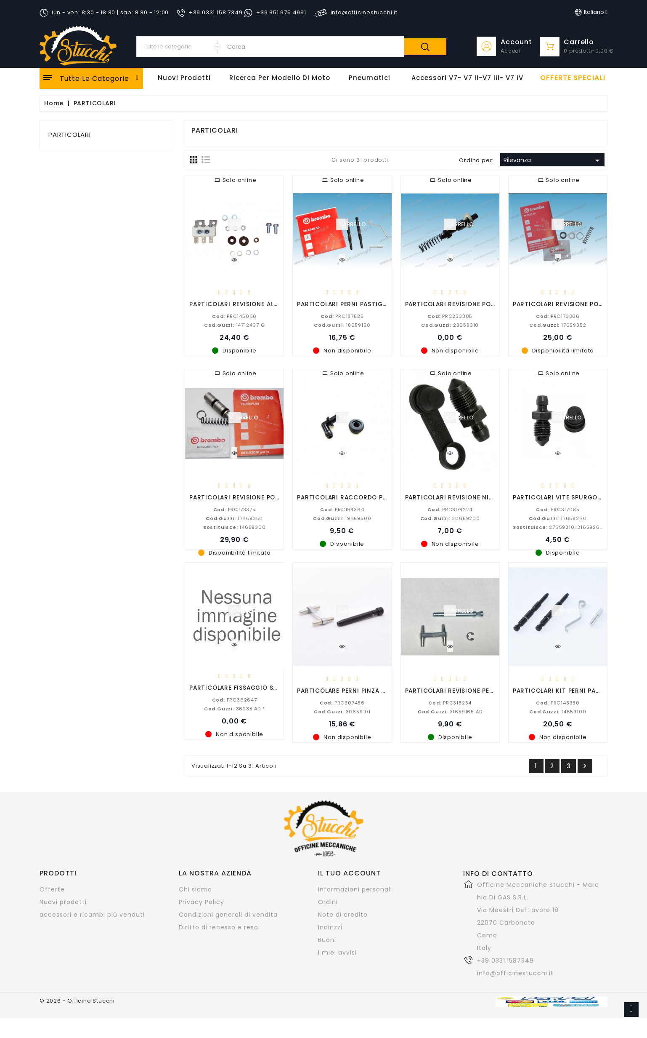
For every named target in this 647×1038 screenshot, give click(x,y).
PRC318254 (450, 702)
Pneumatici (369, 77)
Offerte (52, 889)
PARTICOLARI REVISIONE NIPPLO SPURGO (468, 497)
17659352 (557, 324)
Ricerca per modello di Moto (279, 77)
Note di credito (343, 914)
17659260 (557, 518)
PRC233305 (449, 315)
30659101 (342, 711)
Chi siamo (195, 889)
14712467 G (234, 324)
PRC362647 (234, 699)
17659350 (234, 518)
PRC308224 (449, 509)
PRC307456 (342, 702)
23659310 (450, 324)
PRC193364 (342, 509)
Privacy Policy (201, 902)
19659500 (342, 518)
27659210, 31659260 (558, 526)
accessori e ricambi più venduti (92, 914)
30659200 (450, 518)
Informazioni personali (355, 889)
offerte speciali (572, 78)
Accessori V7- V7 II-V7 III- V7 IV (467, 77)
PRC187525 (342, 315)
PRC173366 (558, 315)
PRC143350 (558, 702)
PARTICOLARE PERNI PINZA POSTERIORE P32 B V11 (373, 690)
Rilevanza (553, 160)
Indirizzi (330, 927)
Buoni (327, 940)
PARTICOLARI (69, 134)
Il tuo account (349, 873)
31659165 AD (450, 711)
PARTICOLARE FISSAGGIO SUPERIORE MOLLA (257, 687)
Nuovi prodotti (63, 902)
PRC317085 (557, 509)
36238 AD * (234, 708)
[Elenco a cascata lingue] (591, 12)
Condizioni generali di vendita (228, 914)
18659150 (342, 324)
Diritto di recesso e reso (218, 927)
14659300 (234, 526)
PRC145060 (234, 315)
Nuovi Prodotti (184, 77)
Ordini (328, 902)
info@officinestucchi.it (515, 973)
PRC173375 (234, 509)
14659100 (557, 711)
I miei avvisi (337, 952)
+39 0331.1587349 (505, 960)
